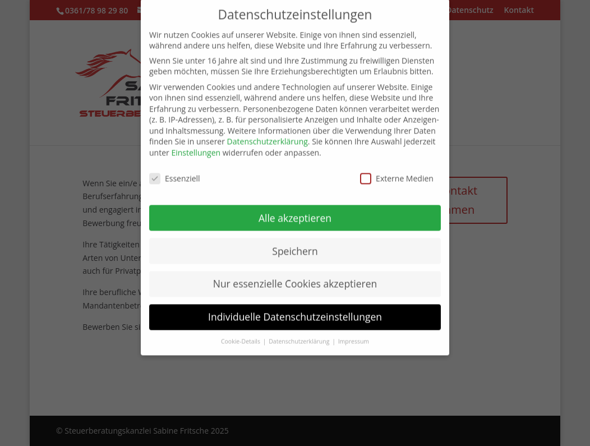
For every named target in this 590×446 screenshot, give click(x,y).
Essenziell (174, 170)
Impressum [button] (353, 334)
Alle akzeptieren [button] (295, 210)
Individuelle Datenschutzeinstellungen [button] (295, 309)
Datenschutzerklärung (267, 133)
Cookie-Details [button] (241, 334)
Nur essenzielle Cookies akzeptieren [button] (295, 276)
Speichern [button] (294, 243)
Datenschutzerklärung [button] (300, 334)
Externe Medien (397, 170)
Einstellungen (195, 145)
